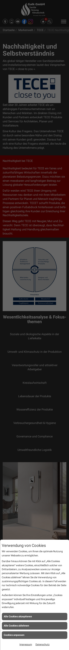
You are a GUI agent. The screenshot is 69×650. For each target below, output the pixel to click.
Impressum (25, 644)
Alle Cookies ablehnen (16, 625)
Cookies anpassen (14, 634)
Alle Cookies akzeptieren (18, 616)
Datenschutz (42, 644)
